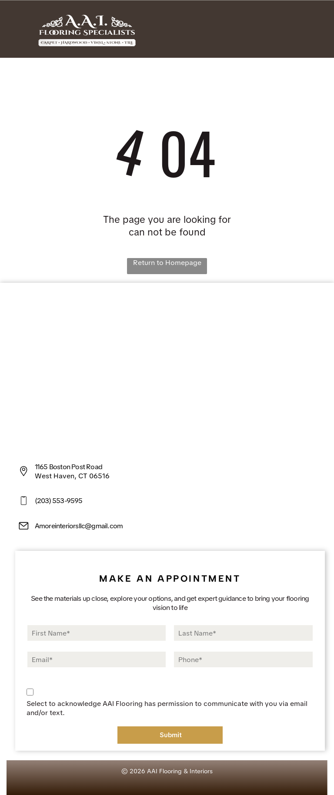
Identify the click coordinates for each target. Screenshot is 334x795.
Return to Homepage (167, 262)
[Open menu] (314, 29)
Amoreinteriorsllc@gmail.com (79, 525)
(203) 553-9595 (59, 500)
